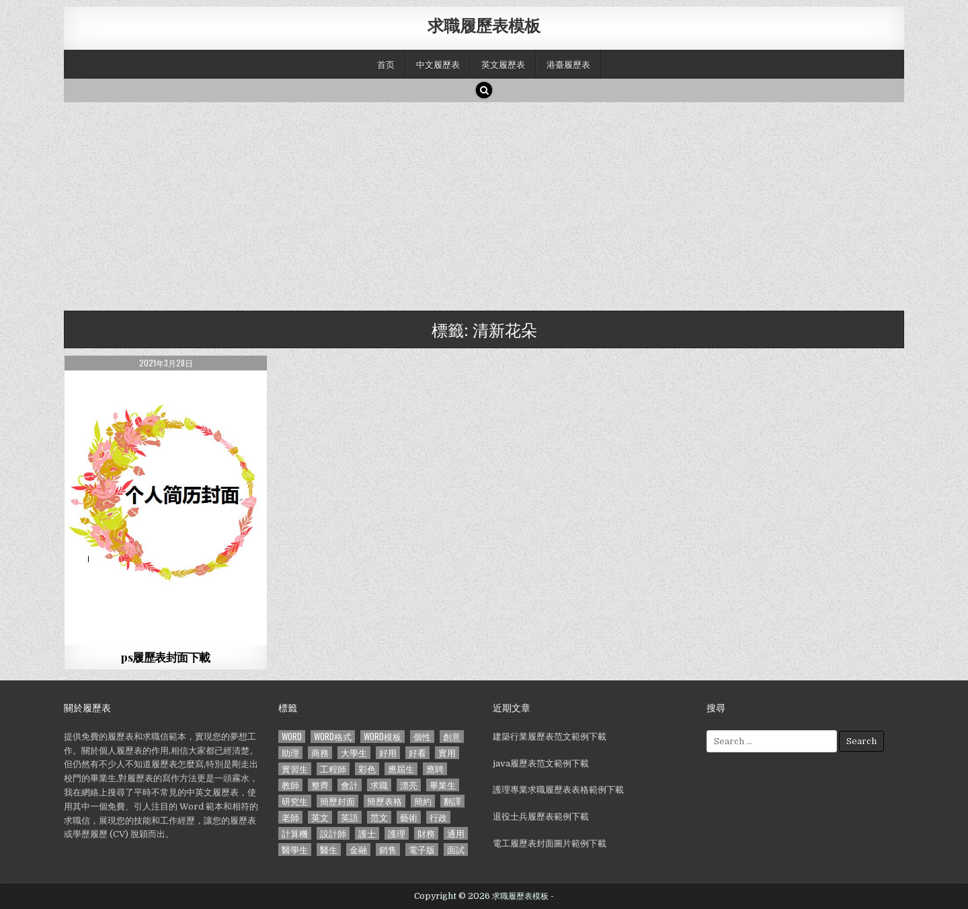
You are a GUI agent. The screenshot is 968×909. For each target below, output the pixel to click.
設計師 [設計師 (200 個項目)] (333, 833)
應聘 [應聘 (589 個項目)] (435, 768)
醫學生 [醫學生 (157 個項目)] (295, 849)
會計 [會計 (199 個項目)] (349, 785)
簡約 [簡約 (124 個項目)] (423, 801)
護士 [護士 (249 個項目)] (367, 833)
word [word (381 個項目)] (292, 736)
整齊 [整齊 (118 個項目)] (320, 785)
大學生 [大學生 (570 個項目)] (354, 752)
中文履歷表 (438, 64)
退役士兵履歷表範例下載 (541, 817)
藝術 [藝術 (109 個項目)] (408, 817)
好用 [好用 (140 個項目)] (388, 752)
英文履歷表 (503, 64)
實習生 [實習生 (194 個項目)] (295, 768)
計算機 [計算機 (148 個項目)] (295, 833)
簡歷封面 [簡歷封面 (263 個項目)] (337, 801)
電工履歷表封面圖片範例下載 (549, 843)
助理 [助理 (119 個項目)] (290, 752)
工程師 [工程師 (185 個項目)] (333, 768)
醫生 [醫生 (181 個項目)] (328, 849)
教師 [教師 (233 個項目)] (290, 785)
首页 (386, 64)
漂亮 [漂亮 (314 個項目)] (408, 785)
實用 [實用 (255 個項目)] (447, 752)
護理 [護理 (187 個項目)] (396, 833)
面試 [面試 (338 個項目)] (456, 849)
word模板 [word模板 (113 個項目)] (382, 736)
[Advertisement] (467, 203)
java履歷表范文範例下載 (541, 763)
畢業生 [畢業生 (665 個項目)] (443, 785)
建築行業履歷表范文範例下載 (549, 737)
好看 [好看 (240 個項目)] (417, 752)
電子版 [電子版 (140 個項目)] (422, 849)
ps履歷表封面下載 (165, 656)
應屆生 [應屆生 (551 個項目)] (401, 768)
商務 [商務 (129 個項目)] (320, 752)
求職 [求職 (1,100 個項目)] (379, 785)
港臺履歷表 (568, 64)
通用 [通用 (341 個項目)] (456, 833)
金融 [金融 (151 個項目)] (358, 849)
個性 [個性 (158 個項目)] (422, 736)
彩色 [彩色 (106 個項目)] (367, 768)
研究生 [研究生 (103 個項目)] (295, 801)
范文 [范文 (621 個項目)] (379, 817)
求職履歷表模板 (484, 25)
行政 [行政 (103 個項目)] (438, 817)
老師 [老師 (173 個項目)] (290, 817)
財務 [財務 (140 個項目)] (426, 833)
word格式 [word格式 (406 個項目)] (333, 736)
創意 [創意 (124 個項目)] (451, 736)
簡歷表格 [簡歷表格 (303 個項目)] (384, 801)
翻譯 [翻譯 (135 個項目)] (452, 801)
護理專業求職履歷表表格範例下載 (558, 790)
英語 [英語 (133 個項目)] (349, 817)
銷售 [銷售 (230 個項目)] (388, 849)
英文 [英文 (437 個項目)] (320, 817)
